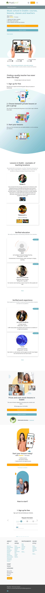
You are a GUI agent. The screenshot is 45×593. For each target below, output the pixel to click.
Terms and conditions (9, 559)
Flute (23, 549)
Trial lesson (9, 555)
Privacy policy (10, 556)
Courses (9, 551)
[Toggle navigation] (37, 2)
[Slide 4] (24, 536)
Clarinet (23, 546)
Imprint (8, 561)
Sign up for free (22, 25)
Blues (33, 546)
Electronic (34, 550)
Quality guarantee (9, 549)
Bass (23, 544)
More (22, 290)
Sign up (32, 2)
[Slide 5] (26, 536)
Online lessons (8, 553)
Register (9, 578)
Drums (23, 548)
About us (9, 546)
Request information (21, 410)
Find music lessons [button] (12, 7)
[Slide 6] (28, 536)
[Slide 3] (21, 536)
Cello (23, 545)
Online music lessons (16, 555)
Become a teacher (22, 30)
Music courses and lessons (17, 547)
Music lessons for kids (17, 551)
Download (31, 420)
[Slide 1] (17, 536)
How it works (10, 34)
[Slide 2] (19, 536)
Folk (33, 551)
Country (34, 548)
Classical (34, 547)
